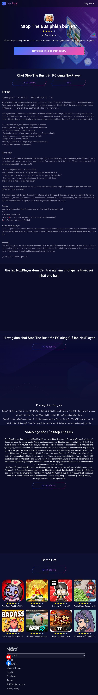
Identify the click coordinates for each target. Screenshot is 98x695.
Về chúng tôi (12, 664)
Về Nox (10, 660)
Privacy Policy (13, 688)
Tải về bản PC (29, 82)
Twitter (10, 680)
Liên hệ (10, 672)
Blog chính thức (14, 668)
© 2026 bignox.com (16, 684)
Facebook (11, 676)
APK (69, 82)
